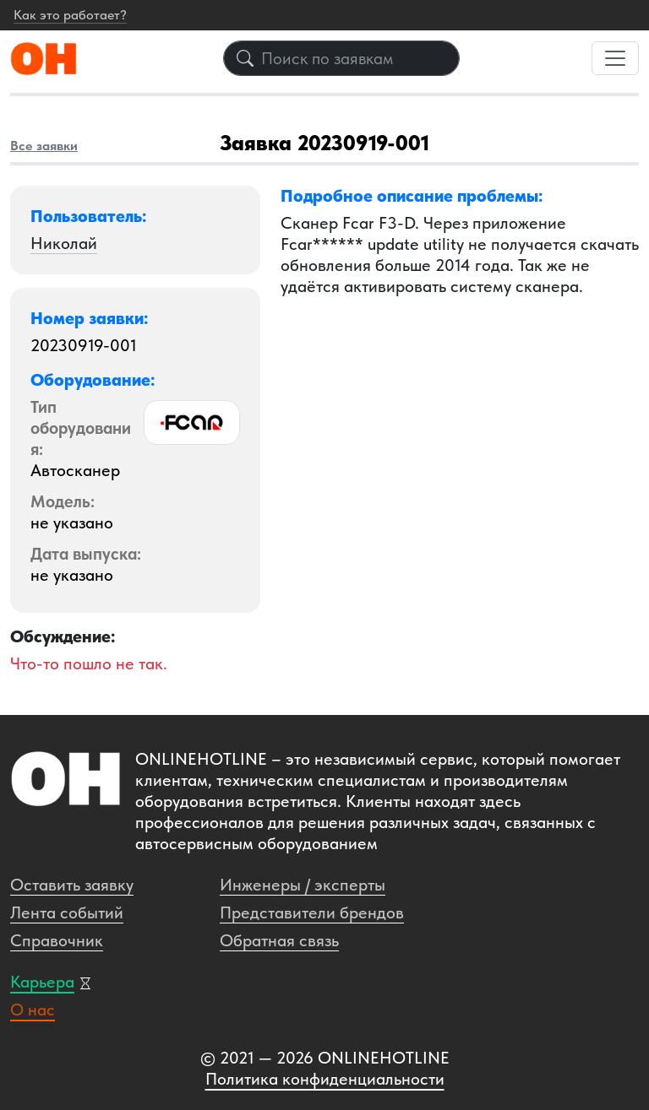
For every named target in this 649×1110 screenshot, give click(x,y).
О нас (32, 1009)
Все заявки (44, 146)
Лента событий (66, 912)
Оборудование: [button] (92, 380)
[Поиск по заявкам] (341, 58)
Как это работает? (70, 15)
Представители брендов (312, 912)
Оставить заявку (72, 884)
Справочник (56, 940)
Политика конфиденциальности (324, 1079)
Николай (63, 243)
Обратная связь (279, 940)
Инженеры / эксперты (302, 884)
